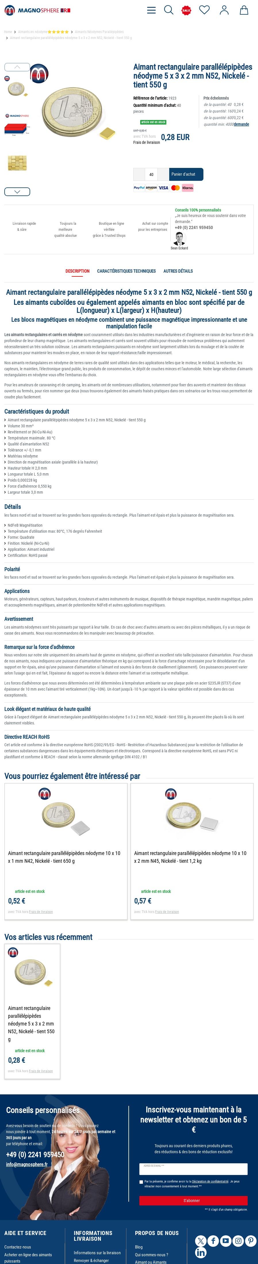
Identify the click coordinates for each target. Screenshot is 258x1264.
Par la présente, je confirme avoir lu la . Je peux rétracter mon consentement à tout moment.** (192, 1184)
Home (8, 32)
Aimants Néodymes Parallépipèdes (99, 32)
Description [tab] (77, 271)
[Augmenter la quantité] (163, 174)
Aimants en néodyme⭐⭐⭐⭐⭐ (43, 32)
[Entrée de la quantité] (151, 174)
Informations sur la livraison (97, 1252)
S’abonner (214, 1200)
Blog (139, 1247)
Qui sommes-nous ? (151, 1254)
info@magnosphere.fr (26, 1164)
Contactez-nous (17, 1247)
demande (241, 124)
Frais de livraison (146, 142)
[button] (17, 191)
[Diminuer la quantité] (139, 174)
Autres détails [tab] (178, 271)
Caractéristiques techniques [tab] (126, 271)
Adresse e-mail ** (154, 1165)
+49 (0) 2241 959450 (194, 227)
